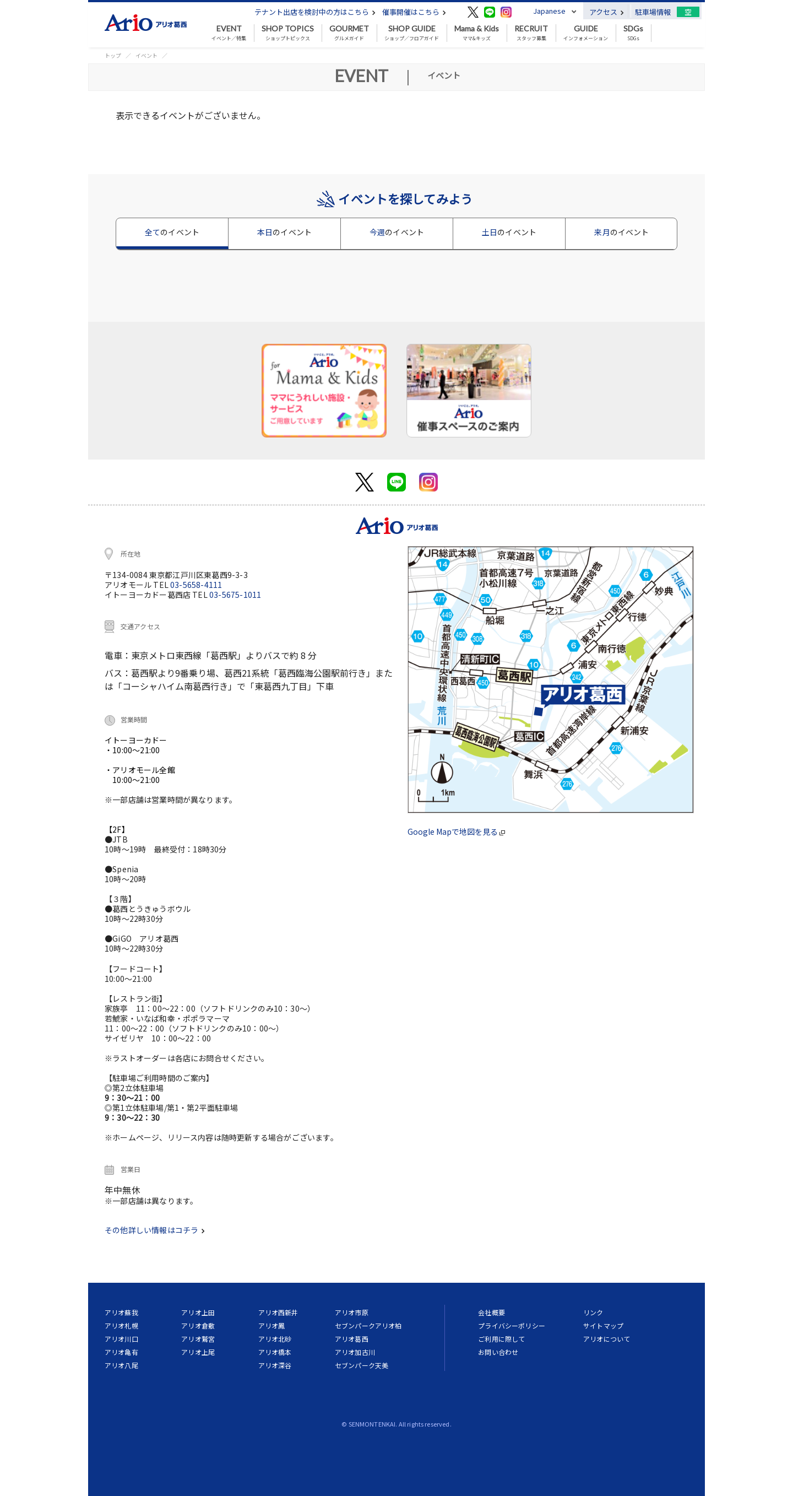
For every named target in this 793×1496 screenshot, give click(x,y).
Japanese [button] (549, 11)
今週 (397, 231)
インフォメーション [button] (585, 33)
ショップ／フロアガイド (411, 33)
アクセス (606, 12)
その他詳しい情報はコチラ (155, 1229)
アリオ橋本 (275, 1352)
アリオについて (606, 1338)
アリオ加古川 (355, 1352)
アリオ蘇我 (121, 1312)
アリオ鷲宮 (198, 1338)
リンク (593, 1312)
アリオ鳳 (271, 1325)
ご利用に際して (501, 1338)
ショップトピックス (288, 33)
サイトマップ (603, 1325)
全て (172, 231)
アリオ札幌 (121, 1325)
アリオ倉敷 (198, 1325)
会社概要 (491, 1312)
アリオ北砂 (275, 1338)
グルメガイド (349, 33)
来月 (621, 231)
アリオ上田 (198, 1312)
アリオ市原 (351, 1312)
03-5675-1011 (235, 594)
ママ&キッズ (476, 33)
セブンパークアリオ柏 (368, 1325)
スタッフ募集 (531, 33)
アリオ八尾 (121, 1365)
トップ (113, 55)
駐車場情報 (653, 12)
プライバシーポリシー (511, 1325)
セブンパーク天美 (361, 1365)
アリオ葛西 (351, 1338)
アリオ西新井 (278, 1312)
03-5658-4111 (196, 584)
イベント (146, 55)
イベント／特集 (228, 33)
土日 (509, 231)
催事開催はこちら (414, 12)
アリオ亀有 (121, 1352)
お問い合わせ (498, 1352)
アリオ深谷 (275, 1365)
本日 (284, 231)
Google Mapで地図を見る (456, 831)
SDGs (633, 33)
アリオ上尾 (198, 1352)
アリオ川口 (121, 1338)
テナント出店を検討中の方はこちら (315, 12)
